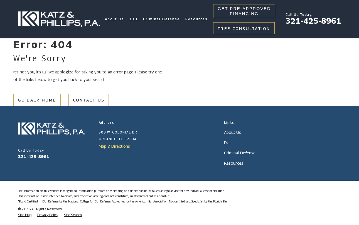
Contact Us (89, 99)
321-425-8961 (313, 20)
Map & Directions (114, 146)
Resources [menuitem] (196, 19)
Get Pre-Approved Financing (244, 11)
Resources (233, 162)
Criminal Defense (239, 152)
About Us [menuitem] (114, 19)
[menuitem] (24, 214)
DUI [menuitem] (133, 19)
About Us (232, 132)
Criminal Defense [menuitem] (161, 19)
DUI (227, 142)
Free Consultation (244, 28)
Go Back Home (37, 99)
